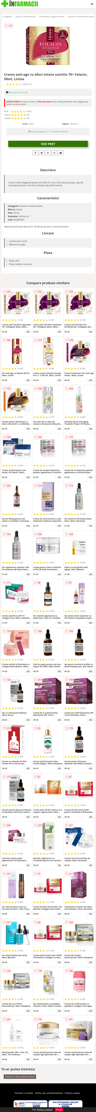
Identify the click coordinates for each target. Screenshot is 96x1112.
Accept (59, 1109)
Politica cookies (72, 1093)
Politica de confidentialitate (49, 1093)
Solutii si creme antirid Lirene (81, 16)
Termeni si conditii (23, 1093)
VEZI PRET (48, 144)
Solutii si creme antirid (25, 16)
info (28, 331)
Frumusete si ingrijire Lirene (51, 16)
